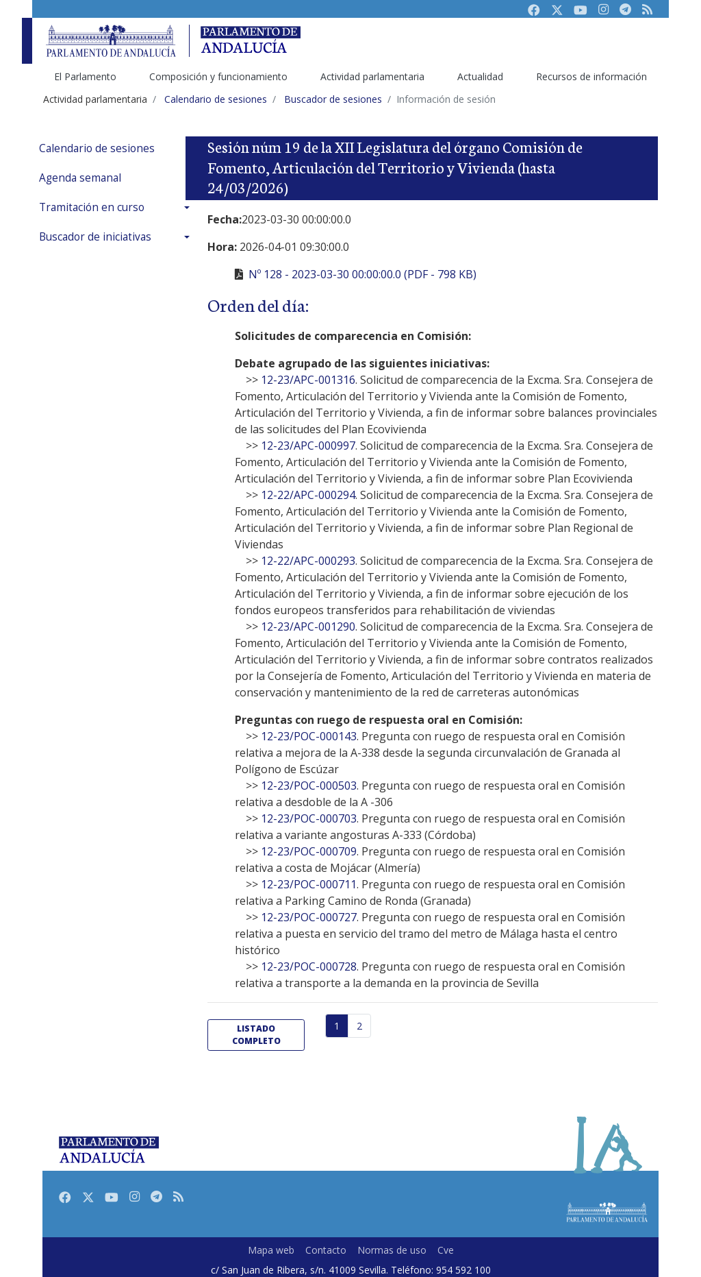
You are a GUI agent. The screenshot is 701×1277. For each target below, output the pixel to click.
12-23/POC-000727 (309, 917)
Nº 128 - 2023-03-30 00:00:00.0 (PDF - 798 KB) (362, 274)
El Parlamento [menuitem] (85, 76)
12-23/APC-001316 (308, 379)
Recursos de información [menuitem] (591, 76)
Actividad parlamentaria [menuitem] (372, 76)
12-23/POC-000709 (309, 851)
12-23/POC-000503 (309, 785)
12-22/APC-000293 (308, 560)
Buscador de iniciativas (95, 237)
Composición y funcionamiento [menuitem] (218, 76)
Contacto (325, 1249)
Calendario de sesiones (97, 148)
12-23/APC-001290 (308, 626)
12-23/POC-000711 (309, 884)
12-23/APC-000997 (308, 445)
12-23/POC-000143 (309, 736)
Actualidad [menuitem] (480, 76)
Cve (445, 1249)
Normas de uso (391, 1249)
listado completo (256, 1035)
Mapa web (271, 1249)
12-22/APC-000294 (308, 494)
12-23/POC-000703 (309, 818)
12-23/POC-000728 (309, 966)
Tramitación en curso (91, 207)
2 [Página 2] (359, 1025)
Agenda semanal (80, 178)
